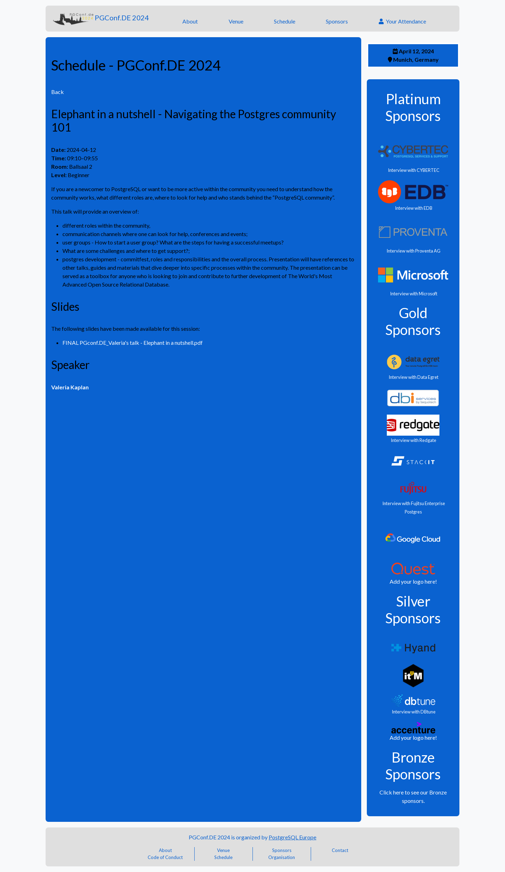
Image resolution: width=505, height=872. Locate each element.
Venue (236, 21)
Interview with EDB (413, 208)
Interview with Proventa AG (413, 251)
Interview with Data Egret (413, 377)
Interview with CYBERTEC (413, 170)
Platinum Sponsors (413, 107)
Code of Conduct (165, 857)
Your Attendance (402, 21)
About (190, 21)
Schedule (284, 21)
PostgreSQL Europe (292, 837)
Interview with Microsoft (413, 293)
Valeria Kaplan (70, 387)
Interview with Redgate (413, 440)
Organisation (281, 857)
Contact (340, 850)
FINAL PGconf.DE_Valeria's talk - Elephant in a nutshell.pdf (132, 342)
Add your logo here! (413, 581)
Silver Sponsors (413, 609)
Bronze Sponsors (413, 766)
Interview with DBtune (413, 712)
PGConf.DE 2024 (100, 18)
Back (57, 91)
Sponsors (337, 21)
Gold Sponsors (413, 321)
